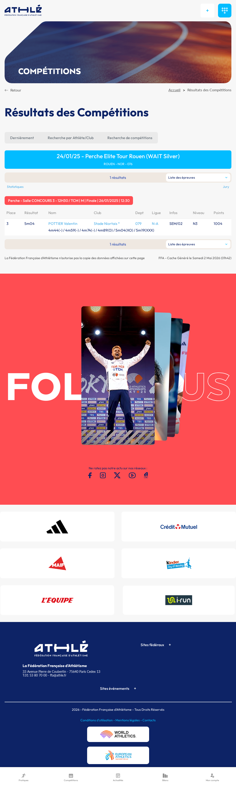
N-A (155, 223)
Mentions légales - (128, 720)
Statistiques (15, 187)
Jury (226, 187)
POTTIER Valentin (62, 223)
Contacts (149, 720)
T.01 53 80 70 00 (35, 675)
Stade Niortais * (107, 223)
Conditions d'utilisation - (97, 720)
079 (138, 223)
